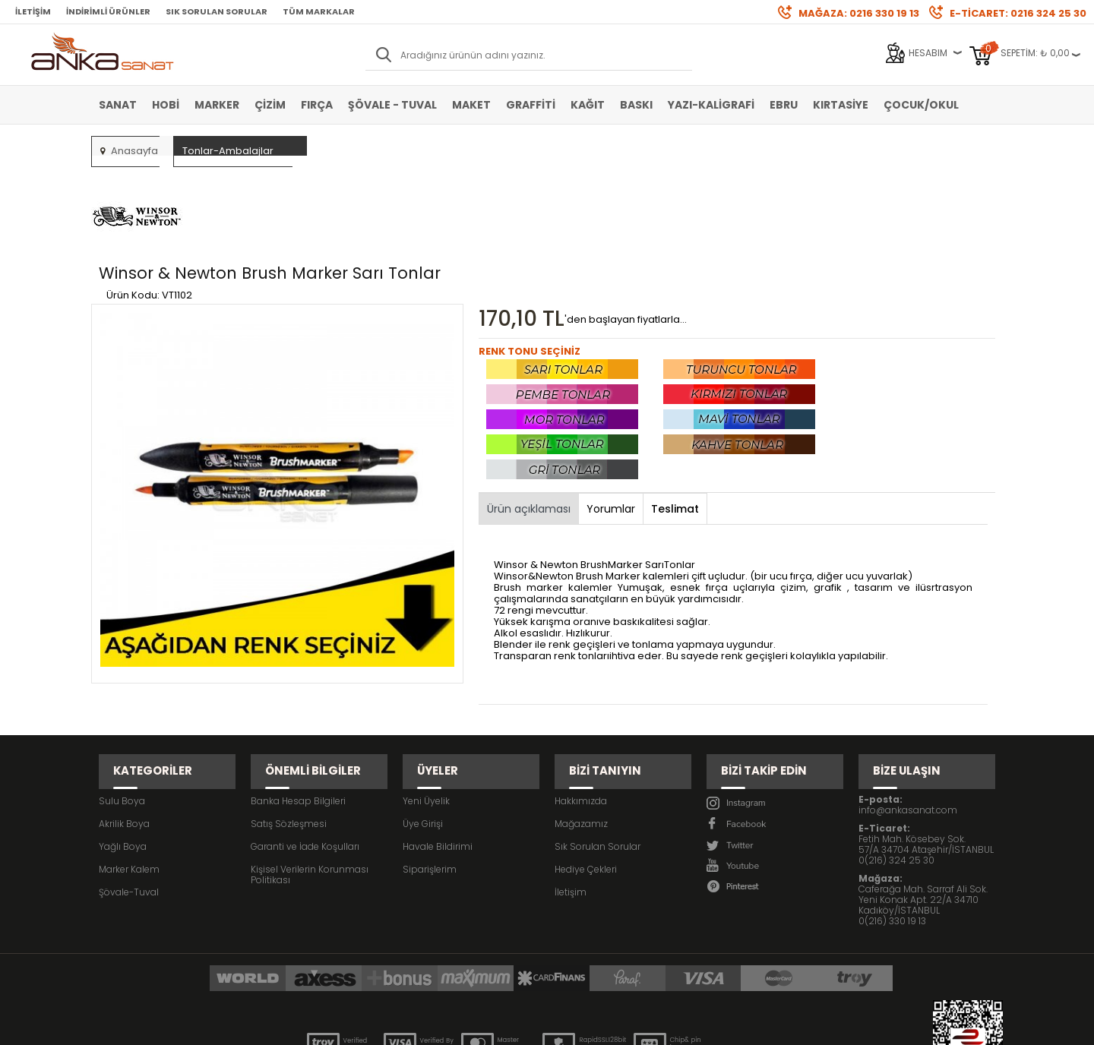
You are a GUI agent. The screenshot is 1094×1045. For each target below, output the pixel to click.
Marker (216, 104)
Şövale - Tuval (392, 104)
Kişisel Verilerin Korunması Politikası (309, 785)
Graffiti (530, 104)
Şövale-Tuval (129, 802)
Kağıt (588, 104)
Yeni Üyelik (426, 711)
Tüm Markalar (319, 11)
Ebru (784, 104)
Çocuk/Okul (921, 104)
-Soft (462, 1025)
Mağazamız (581, 734)
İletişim (33, 11)
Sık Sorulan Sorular (216, 11)
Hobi (165, 104)
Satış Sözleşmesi (289, 734)
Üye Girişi (423, 734)
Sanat (118, 104)
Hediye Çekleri (586, 779)
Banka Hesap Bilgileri (298, 711)
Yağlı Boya (123, 756)
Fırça (317, 104)
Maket (471, 104)
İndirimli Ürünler (108, 11)
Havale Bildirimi (438, 756)
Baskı (636, 104)
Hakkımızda (581, 711)
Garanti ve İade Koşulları (305, 756)
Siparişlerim (430, 779)
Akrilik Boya (124, 734)
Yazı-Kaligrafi (711, 104)
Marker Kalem (129, 779)
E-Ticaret (502, 1025)
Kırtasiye (840, 104)
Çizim (270, 104)
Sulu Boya (122, 711)
